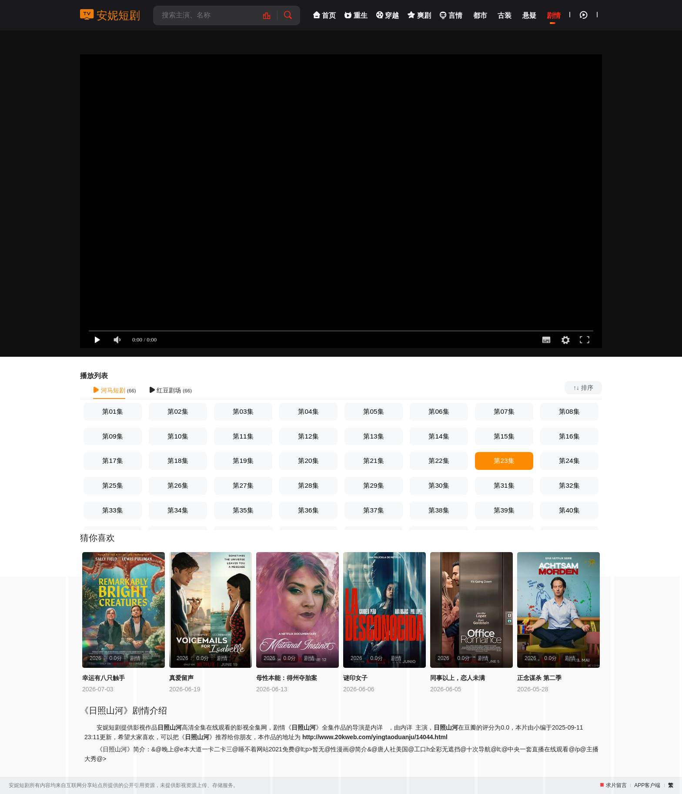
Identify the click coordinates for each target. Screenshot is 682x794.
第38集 (438, 510)
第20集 (308, 460)
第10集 (177, 436)
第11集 (243, 436)
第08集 (569, 411)
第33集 (112, 510)
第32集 (569, 485)
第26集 (177, 485)
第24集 (569, 460)
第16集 (569, 436)
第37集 (373, 510)
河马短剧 (109, 390)
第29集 (373, 485)
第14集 (438, 436)
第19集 (243, 460)
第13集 (373, 436)
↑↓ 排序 (583, 387)
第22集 (438, 460)
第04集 (308, 411)
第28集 (308, 485)
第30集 (438, 485)
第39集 (504, 510)
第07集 (504, 411)
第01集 (112, 411)
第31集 (504, 485)
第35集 (243, 510)
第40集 (569, 510)
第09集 (112, 436)
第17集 (112, 460)
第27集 (243, 485)
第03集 (243, 411)
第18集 (177, 460)
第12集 (308, 436)
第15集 (504, 436)
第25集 (112, 485)
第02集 (177, 411)
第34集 (177, 510)
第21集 (373, 460)
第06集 (438, 411)
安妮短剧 (110, 15)
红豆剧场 (165, 390)
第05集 (373, 411)
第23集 (504, 460)
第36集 (308, 510)
